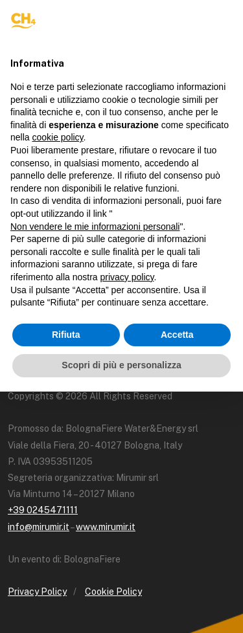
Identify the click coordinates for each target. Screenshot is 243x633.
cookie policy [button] (57, 137)
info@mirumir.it (38, 527)
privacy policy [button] (127, 277)
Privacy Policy (37, 591)
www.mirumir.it (105, 527)
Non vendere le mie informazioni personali (94, 226)
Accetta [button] (177, 334)
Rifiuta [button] (66, 334)
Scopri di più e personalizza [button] (121, 365)
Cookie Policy (113, 591)
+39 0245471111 (43, 510)
